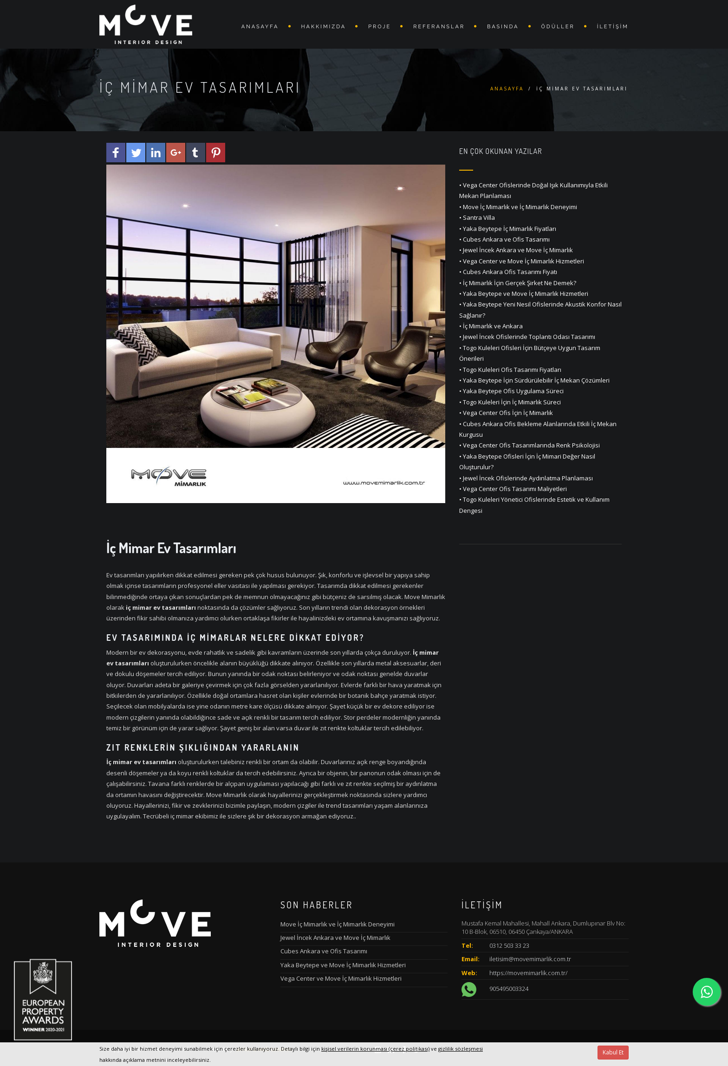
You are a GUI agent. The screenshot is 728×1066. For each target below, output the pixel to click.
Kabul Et (613, 1052)
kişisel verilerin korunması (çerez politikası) (375, 1048)
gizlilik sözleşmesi (460, 1048)
